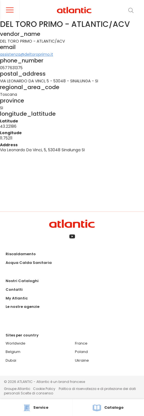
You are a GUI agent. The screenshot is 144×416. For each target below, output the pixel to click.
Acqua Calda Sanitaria (29, 262)
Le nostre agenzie (22, 306)
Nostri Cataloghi (22, 280)
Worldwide (15, 343)
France (81, 343)
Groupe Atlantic (17, 388)
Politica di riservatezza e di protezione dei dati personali (70, 391)
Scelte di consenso (37, 393)
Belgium (13, 351)
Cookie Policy (44, 388)
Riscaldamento (21, 254)
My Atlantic (17, 298)
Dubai (11, 360)
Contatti (14, 289)
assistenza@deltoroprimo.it (26, 54)
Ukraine (82, 360)
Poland (81, 351)
